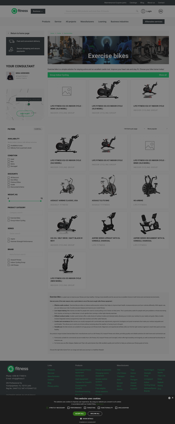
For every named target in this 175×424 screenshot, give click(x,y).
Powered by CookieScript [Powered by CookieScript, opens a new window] (87, 422)
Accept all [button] (79, 414)
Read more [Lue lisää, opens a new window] (100, 404)
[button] (87, 418)
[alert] (87, 212)
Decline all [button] (94, 414)
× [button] (172, 398)
